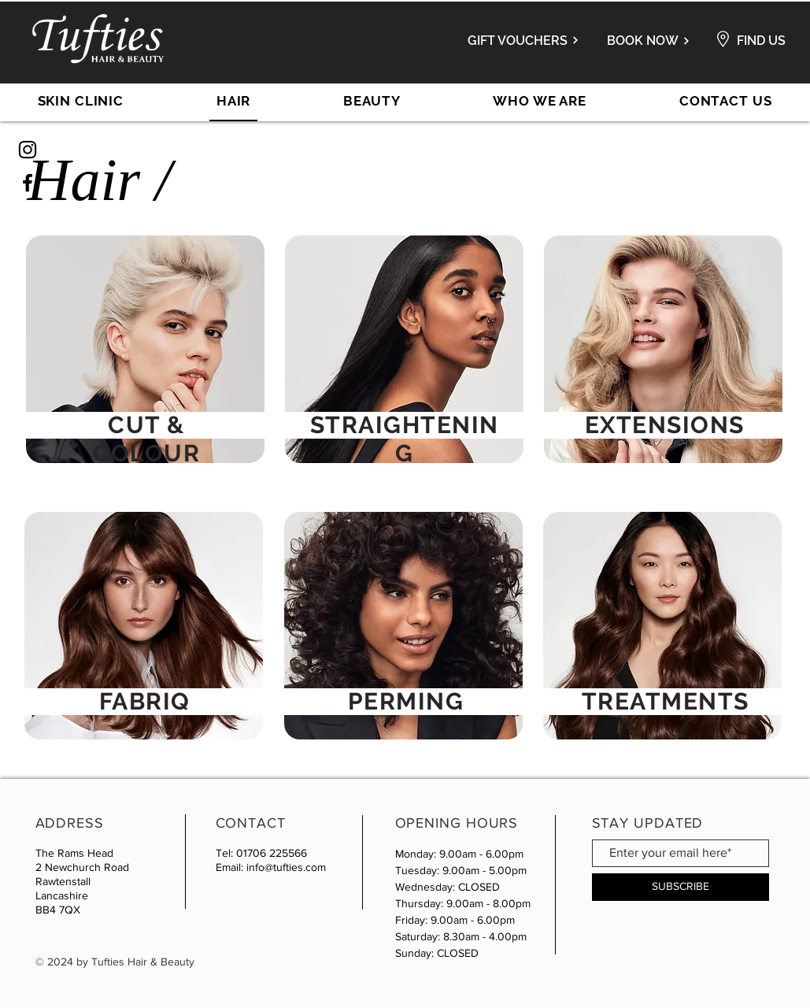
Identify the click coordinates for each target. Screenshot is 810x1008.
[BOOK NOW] (646, 41)
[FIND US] (761, 41)
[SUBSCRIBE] (680, 887)
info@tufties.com (286, 867)
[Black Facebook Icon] (27, 183)
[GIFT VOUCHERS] (515, 40)
